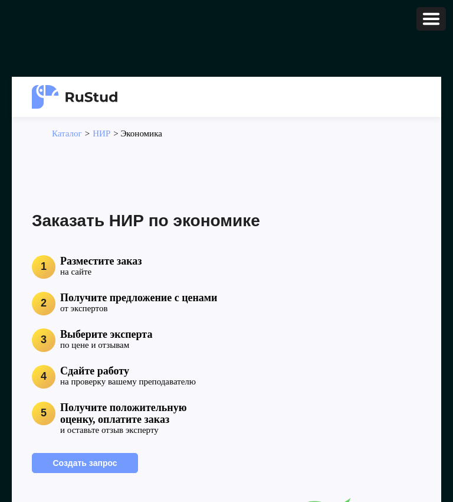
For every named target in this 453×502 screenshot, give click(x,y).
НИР (101, 133)
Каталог (67, 133)
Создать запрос (84, 463)
